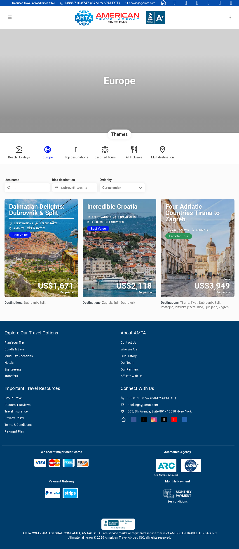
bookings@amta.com (142, 3)
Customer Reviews (17, 405)
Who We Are (129, 349)
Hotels (9, 362)
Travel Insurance (16, 411)
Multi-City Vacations (19, 356)
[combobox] (75, 187)
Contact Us (128, 342)
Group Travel (13, 398)
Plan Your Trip (14, 342)
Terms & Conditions (18, 424)
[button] (122, 187)
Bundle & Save (14, 349)
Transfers (11, 376)
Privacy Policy (14, 418)
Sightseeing (13, 369)
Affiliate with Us (131, 376)
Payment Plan (14, 431)
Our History (129, 356)
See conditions (177, 501)
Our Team (127, 362)
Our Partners (130, 369)
